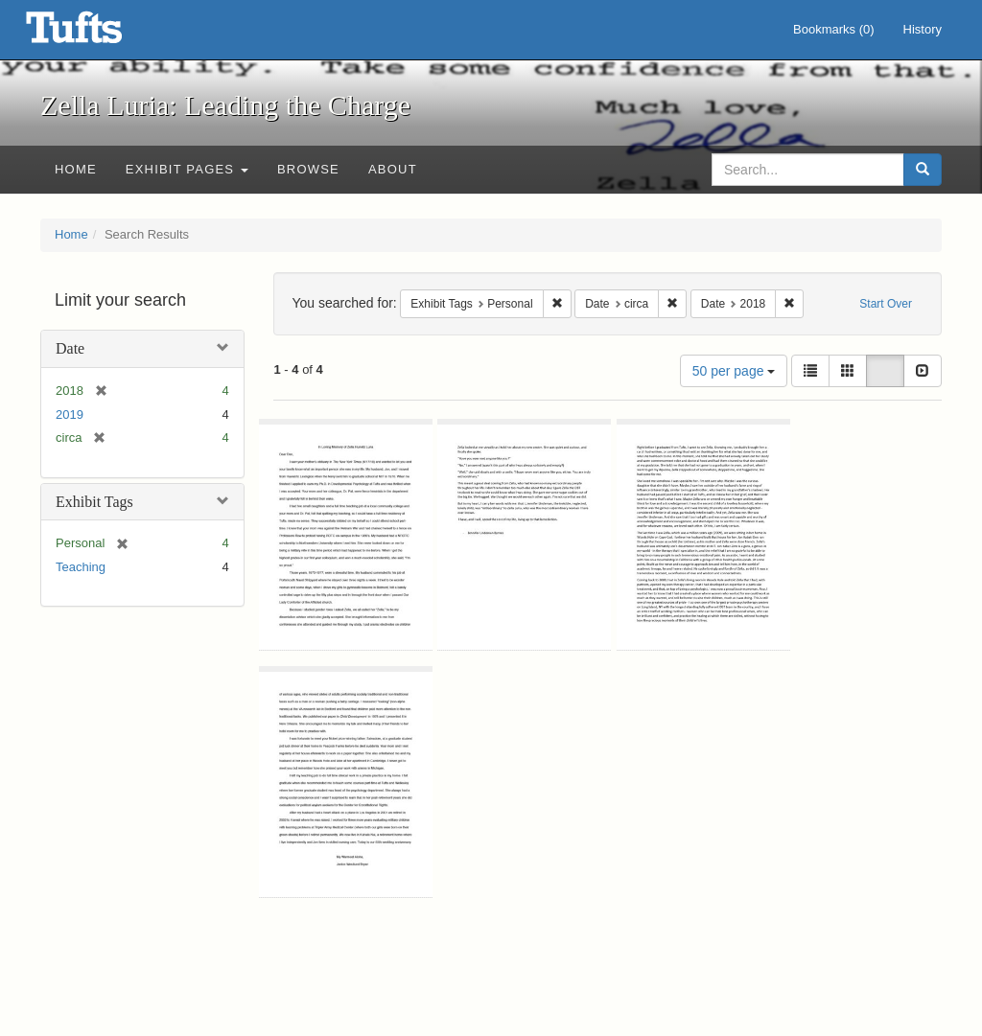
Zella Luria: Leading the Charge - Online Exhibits (98, 34)
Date (70, 348)
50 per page (734, 371)
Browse (308, 169)
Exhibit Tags (94, 502)
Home (76, 169)
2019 (69, 414)
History (922, 29)
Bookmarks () (834, 29)
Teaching (80, 567)
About (392, 169)
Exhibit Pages (187, 169)
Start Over (885, 304)
